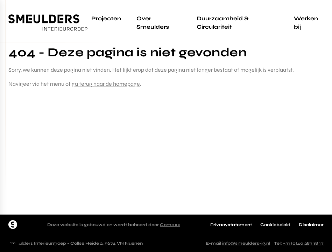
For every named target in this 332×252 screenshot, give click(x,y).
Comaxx (170, 224)
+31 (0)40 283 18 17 (303, 243)
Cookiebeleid (275, 224)
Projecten (106, 18)
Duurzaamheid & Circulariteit (222, 22)
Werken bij (306, 22)
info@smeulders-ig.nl (246, 243)
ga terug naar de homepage (106, 83)
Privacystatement (231, 224)
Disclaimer (311, 224)
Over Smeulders (152, 22)
